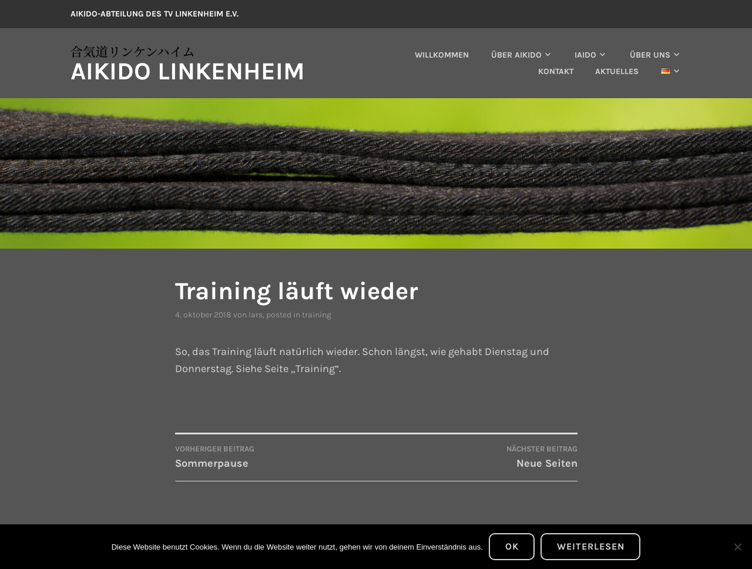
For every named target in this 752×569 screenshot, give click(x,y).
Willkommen (442, 55)
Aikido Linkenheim (187, 71)
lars (256, 315)
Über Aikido (516, 55)
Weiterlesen (591, 546)
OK (512, 546)
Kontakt (555, 71)
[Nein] (737, 547)
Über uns (650, 55)
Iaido (585, 55)
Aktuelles (617, 71)
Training (316, 315)
